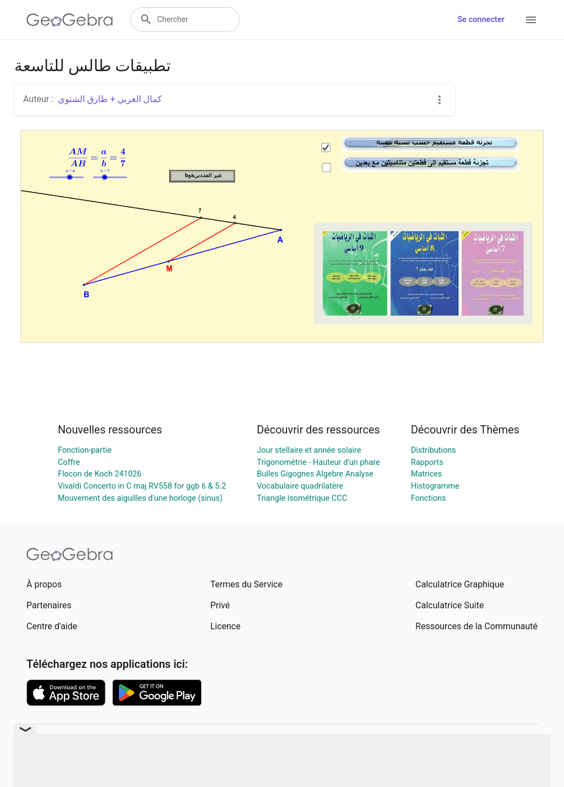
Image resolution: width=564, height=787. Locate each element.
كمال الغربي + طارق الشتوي (110, 99)
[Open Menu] (531, 19)
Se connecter (481, 19)
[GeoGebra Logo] (69, 19)
